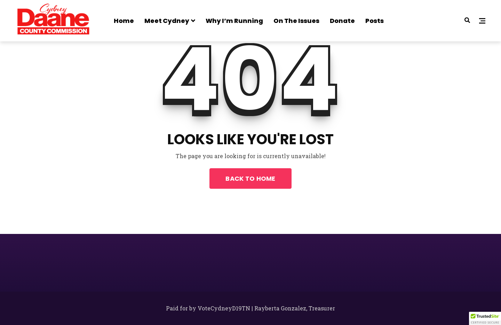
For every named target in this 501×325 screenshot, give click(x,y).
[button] (485, 318)
